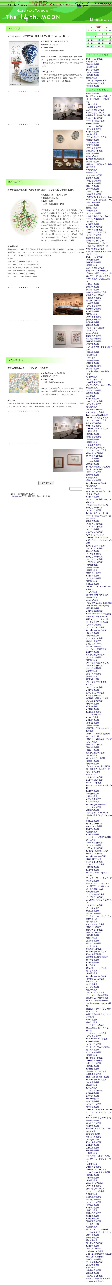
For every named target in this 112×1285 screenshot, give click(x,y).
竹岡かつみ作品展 (93, 300)
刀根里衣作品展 (92, 1148)
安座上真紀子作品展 (94, 151)
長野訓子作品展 (92, 75)
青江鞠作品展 (91, 134)
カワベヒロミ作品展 (94, 848)
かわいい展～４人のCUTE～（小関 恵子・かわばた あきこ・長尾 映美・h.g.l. (97, 886)
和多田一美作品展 (93, 641)
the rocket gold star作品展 (96, 804)
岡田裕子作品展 (92, 829)
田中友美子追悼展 (93, 954)
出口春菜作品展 (92, 1093)
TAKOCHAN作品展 (94, 175)
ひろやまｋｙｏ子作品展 (96, 968)
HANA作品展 (91, 1020)
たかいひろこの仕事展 (95, 992)
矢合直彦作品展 (92, 303)
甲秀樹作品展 (91, 1194)
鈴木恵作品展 (91, 971)
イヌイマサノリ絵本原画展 (97, 995)
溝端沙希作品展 (92, 64)
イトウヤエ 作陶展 (94, 638)
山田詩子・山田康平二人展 (97, 851)
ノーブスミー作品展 (94, 897)
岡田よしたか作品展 (94, 59)
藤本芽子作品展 (92, 960)
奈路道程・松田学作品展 (96, 292)
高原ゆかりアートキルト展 (97, 619)
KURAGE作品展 (92, 802)
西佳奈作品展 (91, 671)
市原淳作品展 (91, 104)
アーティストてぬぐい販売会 (98, 1047)
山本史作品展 (91, 1088)
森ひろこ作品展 (92, 1235)
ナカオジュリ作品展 (94, 126)
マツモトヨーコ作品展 (95, 1025)
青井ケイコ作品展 (93, 1248)
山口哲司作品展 (92, 132)
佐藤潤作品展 (91, 67)
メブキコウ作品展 (93, 148)
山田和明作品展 (92, 709)
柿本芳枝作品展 (92, 1107)
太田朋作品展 (91, 1164)
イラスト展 (90, 358)
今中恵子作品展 (92, 1205)
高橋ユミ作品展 (92, 325)
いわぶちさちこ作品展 (95, 113)
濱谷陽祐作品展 (92, 70)
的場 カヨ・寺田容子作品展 (97, 271)
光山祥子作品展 (92, 941)
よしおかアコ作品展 (94, 777)
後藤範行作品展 (92, 140)
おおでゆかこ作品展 (94, 532)
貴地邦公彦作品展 (93, 1270)
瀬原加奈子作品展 (93, 262)
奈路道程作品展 (92, 93)
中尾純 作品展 (92, 284)
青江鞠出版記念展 (93, 366)
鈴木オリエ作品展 (93, 943)
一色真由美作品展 (93, 107)
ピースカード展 (92, 1224)
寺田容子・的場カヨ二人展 (97, 698)
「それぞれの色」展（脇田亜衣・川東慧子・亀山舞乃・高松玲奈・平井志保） (99, 769)
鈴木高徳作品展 (92, 1050)
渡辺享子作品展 (92, 1238)
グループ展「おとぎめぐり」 (98, 663)
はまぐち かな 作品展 (95, 758)
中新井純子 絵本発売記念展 (98, 115)
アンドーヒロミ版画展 (95, 328)
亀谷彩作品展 (91, 78)
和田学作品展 (91, 211)
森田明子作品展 (92, 1069)
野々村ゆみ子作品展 (94, 227)
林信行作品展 (91, 1022)
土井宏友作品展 (92, 142)
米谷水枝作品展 (92, 881)
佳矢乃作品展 (91, 597)
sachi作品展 (91, 396)
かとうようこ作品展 (94, 559)
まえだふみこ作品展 (94, 1276)
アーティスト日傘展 (94, 1061)
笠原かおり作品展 (93, 309)
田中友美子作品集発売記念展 (98, 467)
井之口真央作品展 (93, 674)
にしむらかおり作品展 (95, 295)
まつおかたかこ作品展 (95, 979)
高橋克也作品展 (92, 810)
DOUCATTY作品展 (94, 423)
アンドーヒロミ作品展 (95, 864)
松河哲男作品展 (92, 363)
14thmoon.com (15, 496)
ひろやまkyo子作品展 (95, 453)
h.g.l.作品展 (90, 965)
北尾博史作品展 (92, 352)
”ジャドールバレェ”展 (95, 535)
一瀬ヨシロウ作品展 (94, 853)
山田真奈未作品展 (93, 712)
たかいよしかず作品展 (95, 546)
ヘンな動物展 (91, 984)
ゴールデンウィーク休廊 (96, 1071)
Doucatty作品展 (92, 156)
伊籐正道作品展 (92, 153)
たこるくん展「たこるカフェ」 (99, 1232)
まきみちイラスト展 (94, 379)
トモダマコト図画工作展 (96, 649)
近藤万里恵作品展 (93, 1221)
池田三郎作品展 (92, 145)
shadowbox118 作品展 (94, 1251)
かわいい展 (90, 774)
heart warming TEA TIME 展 (97, 415)
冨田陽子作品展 (92, 723)
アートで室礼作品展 (94, 1262)
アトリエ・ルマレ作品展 (96, 1033)
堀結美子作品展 (92, 393)
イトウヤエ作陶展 (93, 554)
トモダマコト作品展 (94, 192)
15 (99, 40)
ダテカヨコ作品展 (93, 129)
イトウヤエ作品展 (93, 715)
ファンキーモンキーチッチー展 (99, 878)
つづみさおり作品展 (94, 1090)
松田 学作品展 (92, 706)
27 (92, 46)
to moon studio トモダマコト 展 (98, 1118)
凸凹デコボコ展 (92, 1265)
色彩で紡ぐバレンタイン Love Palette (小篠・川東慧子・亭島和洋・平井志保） (99, 200)
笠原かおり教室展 (93, 927)
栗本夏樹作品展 (92, 86)
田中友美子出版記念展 (95, 159)
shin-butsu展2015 (92, 1099)
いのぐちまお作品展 (94, 118)
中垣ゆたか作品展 (93, 426)
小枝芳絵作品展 (92, 1178)
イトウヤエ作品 (92, 908)
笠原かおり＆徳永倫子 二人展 (99, 739)
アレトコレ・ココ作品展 (96, 232)
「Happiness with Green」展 (97, 505)
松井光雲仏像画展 (93, 339)
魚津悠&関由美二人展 (95, 241)
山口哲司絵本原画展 (94, 611)
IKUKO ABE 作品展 (94, 826)
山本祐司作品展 (92, 1096)
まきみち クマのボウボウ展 (97, 813)
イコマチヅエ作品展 (94, 527)
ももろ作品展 (91, 330)
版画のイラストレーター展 (97, 513)
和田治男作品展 (92, 322)
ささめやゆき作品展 (94, 701)
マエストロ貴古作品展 (95, 121)
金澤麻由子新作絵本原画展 (97, 595)
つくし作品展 (91, 946)
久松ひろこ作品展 (93, 1063)
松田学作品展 (91, 377)
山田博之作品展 (92, 870)
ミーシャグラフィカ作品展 (97, 429)
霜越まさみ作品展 (93, 181)
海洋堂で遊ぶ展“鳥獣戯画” (97, 957)
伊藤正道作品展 (92, 344)
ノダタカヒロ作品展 (94, 524)
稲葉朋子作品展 (92, 892)
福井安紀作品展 (92, 1120)
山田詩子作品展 (92, 1219)
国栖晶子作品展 (92, 1150)
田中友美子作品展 (93, 1142)
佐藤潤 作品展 (92, 761)
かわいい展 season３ (94, 644)
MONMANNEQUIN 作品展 (97, 1077)
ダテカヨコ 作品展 (94, 745)
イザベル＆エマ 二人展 (96, 137)
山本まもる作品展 (93, 695)
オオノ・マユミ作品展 (95, 627)
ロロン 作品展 (92, 750)
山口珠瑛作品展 (92, 720)
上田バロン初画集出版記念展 (98, 734)
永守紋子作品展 (92, 987)
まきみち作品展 (92, 72)
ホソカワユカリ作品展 (95, 1191)
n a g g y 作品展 (92, 717)
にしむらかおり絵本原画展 (97, 998)
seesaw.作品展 (91, 982)
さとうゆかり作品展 (94, 687)
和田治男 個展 (92, 679)
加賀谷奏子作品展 (93, 1074)
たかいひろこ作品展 (94, 548)
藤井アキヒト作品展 (94, 930)
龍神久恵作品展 (92, 178)
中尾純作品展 (91, 62)
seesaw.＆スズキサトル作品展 (98, 1172)
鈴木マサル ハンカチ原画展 (97, 1229)
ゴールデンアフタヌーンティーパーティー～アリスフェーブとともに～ (99, 1112)
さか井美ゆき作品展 (94, 230)
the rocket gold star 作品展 (96, 483)
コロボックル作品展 (94, 401)
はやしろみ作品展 (93, 1123)
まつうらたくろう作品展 (96, 450)
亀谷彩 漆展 (91, 208)
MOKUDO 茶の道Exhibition (97, 1001)
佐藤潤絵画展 (91, 478)
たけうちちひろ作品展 (95, 110)
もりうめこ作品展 (93, 625)
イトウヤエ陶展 (92, 458)
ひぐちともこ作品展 (94, 456)
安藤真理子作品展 (93, 194)
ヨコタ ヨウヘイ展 (93, 859)
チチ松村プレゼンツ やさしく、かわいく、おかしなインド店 (99, 1158)
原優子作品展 (91, 1210)
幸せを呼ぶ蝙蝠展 (93, 668)
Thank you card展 (92, 1140)
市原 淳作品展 (92, 565)
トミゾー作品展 (92, 529)
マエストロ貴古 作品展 (96, 420)
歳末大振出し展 (92, 736)
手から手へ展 (91, 1240)
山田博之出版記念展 (94, 780)
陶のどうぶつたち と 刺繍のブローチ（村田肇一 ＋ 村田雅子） (98, 99)
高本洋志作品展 (92, 189)
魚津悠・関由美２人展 (95, 83)
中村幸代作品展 (92, 123)
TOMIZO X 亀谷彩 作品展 (97, 418)
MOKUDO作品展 (93, 1134)
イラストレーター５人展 (96, 81)
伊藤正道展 (90, 1268)
